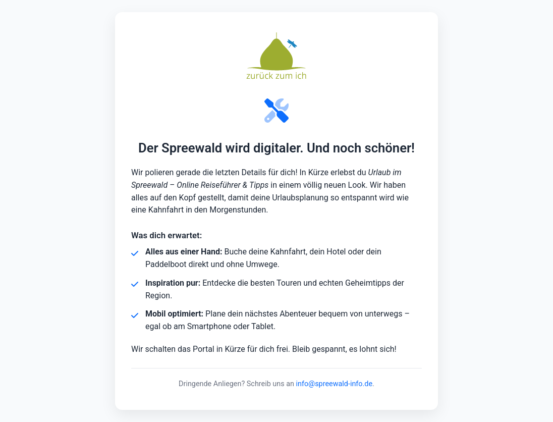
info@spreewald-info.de (334, 384)
